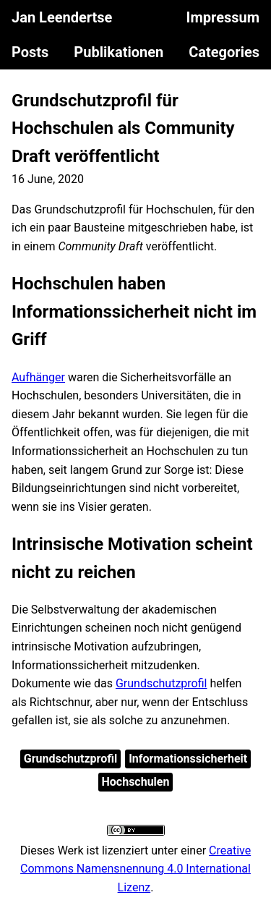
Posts (30, 52)
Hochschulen (136, 782)
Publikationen (118, 52)
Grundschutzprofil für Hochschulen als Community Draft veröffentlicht (123, 128)
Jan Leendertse (62, 17)
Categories (224, 52)
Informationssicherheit (188, 758)
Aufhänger (38, 377)
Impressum (222, 17)
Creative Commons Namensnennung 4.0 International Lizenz (135, 869)
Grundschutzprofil (161, 683)
